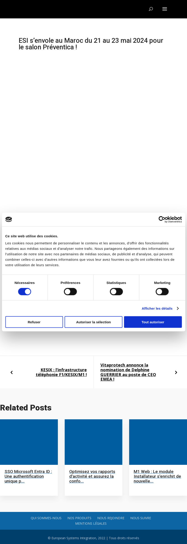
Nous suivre (140, 518)
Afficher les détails (157, 308)
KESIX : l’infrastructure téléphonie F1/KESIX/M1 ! (61, 372)
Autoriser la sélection (93, 322)
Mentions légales (91, 523)
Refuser (34, 322)
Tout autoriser (152, 322)
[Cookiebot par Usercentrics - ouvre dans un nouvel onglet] (162, 219)
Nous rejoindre (110, 518)
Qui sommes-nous (46, 518)
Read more (14, 488)
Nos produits (79, 518)
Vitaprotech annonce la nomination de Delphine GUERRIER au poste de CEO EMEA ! (128, 372)
